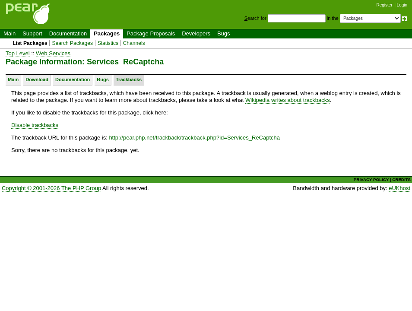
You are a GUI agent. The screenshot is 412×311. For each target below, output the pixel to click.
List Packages (30, 43)
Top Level (18, 53)
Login (402, 5)
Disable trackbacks (34, 125)
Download (36, 79)
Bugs (223, 33)
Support (32, 33)
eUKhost (399, 188)
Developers (196, 33)
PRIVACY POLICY (371, 179)
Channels (134, 43)
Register (385, 5)
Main (9, 33)
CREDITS (401, 179)
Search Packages (72, 43)
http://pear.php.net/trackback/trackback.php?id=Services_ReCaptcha (194, 137)
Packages (107, 33)
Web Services (53, 53)
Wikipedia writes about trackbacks (287, 100)
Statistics (108, 43)
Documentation (68, 33)
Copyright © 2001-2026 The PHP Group (51, 188)
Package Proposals (151, 33)
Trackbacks (129, 79)
